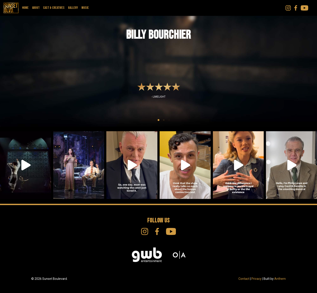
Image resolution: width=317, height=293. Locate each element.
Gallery (73, 8)
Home (25, 8)
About (36, 8)
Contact (243, 278)
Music (85, 8)
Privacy (256, 278)
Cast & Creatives (54, 8)
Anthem (280, 278)
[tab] (158, 120)
